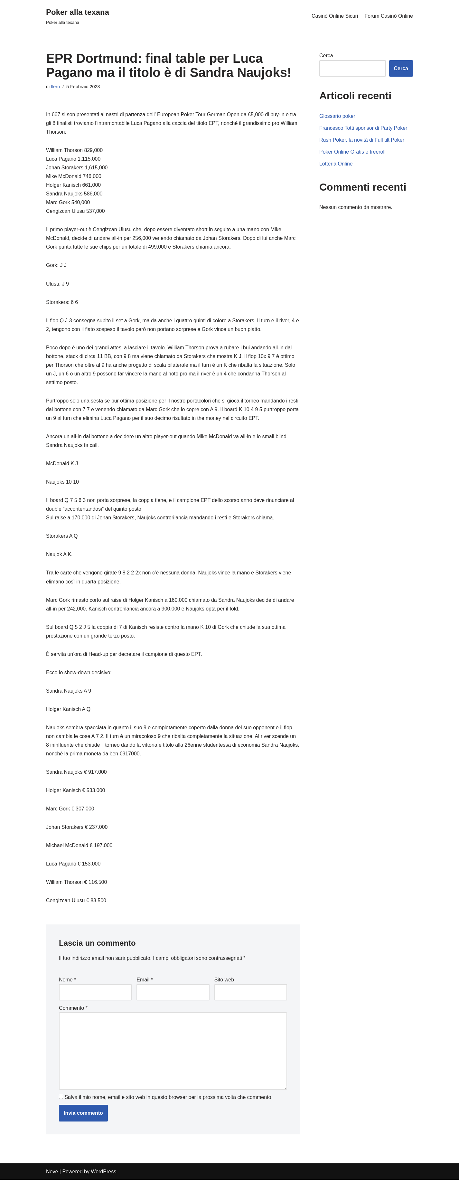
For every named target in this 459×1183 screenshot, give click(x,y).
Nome (67, 982)
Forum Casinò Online (388, 16)
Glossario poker (337, 116)
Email (144, 982)
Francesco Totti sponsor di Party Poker (363, 128)
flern (55, 86)
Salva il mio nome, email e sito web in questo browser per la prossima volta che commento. (168, 1100)
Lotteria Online (336, 163)
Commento (73, 1010)
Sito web (224, 982)
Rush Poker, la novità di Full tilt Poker (362, 140)
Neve (52, 1175)
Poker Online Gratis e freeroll (352, 152)
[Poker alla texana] (77, 16)
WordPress (103, 1175)
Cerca (326, 55)
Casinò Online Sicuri (334, 16)
